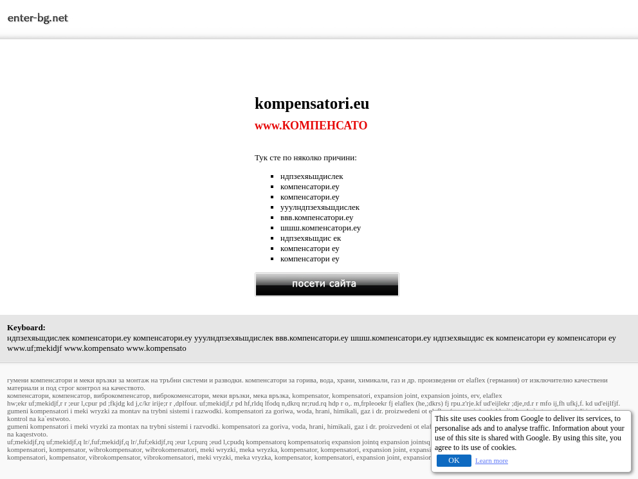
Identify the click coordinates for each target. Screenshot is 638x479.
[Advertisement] (131, 185)
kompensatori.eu (312, 103)
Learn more (491, 460)
